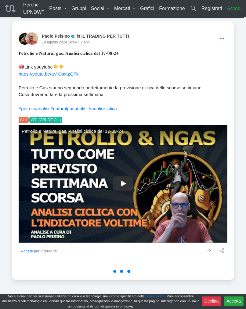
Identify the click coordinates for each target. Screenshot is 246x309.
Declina (211, 301)
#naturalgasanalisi (68, 108)
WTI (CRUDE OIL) (46, 120)
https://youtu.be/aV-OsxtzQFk (48, 73)
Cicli (23, 120)
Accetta (233, 301)
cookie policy (155, 296)
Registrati (211, 8)
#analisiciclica (103, 108)
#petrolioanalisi (34, 108)
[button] (58, 8)
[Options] (222, 39)
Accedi (234, 8)
